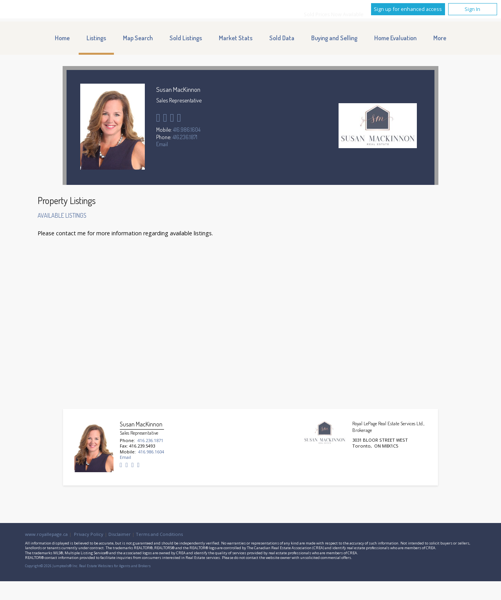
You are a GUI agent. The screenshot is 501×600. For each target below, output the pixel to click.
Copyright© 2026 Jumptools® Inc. (51, 566)
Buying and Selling (334, 38)
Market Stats (235, 38)
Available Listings (62, 215)
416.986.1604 (186, 129)
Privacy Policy (88, 534)
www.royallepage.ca (46, 534)
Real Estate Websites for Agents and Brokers (115, 566)
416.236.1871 (185, 136)
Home (62, 38)
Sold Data (281, 38)
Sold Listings (185, 38)
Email (162, 143)
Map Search (138, 38)
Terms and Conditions (159, 534)
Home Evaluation (395, 38)
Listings (96, 38)
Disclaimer (119, 534)
